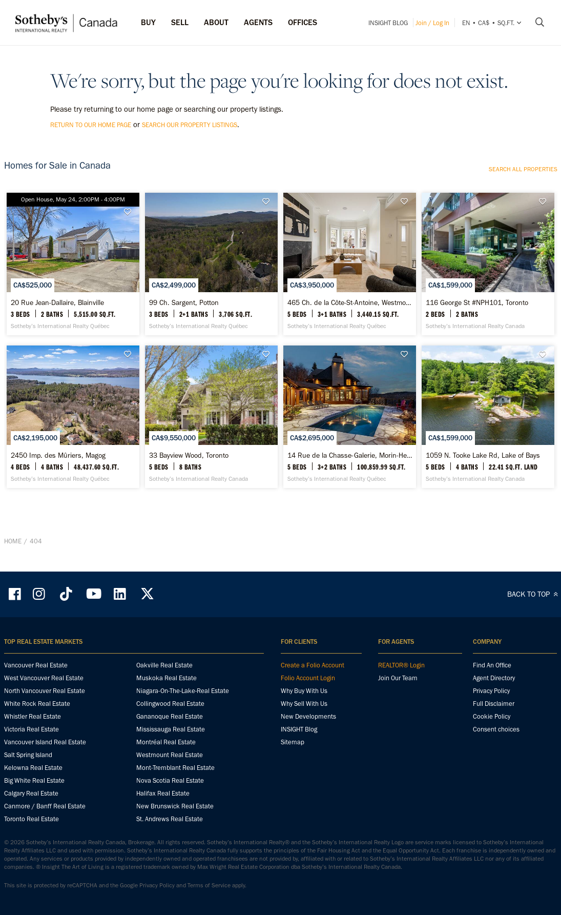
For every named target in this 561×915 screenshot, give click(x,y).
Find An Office (492, 712)
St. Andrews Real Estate (169, 865)
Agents (258, 22)
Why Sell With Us (304, 750)
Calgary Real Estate (31, 840)
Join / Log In (432, 23)
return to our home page (90, 125)
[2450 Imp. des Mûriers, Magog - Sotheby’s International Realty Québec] (73, 467)
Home (13, 598)
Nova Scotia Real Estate (170, 827)
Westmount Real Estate (169, 801)
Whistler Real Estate (32, 763)
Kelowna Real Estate (33, 814)
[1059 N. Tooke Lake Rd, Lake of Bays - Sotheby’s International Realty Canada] (488, 467)
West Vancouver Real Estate (44, 724)
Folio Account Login (308, 724)
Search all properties (523, 169)
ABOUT (216, 22)
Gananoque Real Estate (169, 763)
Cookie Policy (491, 763)
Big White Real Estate (34, 827)
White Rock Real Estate (37, 750)
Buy (148, 22)
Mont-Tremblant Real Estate (175, 814)
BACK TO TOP (534, 640)
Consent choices (496, 776)
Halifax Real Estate (163, 840)
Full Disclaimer (493, 750)
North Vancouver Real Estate (44, 737)
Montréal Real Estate (166, 788)
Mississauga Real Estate (170, 776)
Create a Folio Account (312, 712)
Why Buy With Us (304, 737)
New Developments (308, 763)
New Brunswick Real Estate (175, 853)
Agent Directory (494, 724)
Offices (302, 22)
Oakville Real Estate (164, 712)
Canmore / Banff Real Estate (45, 853)
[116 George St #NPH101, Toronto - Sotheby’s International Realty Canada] (488, 281)
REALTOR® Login (401, 712)
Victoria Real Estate (31, 776)
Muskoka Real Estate (166, 724)
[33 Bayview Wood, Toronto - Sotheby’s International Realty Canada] (211, 467)
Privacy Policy (491, 737)
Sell (180, 22)
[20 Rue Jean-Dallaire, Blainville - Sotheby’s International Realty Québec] (73, 281)
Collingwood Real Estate (170, 750)
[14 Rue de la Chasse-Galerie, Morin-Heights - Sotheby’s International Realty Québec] (349, 467)
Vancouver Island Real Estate (45, 788)
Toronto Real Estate (31, 865)
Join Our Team (398, 724)
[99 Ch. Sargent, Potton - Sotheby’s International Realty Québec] (211, 281)
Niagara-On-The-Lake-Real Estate (182, 737)
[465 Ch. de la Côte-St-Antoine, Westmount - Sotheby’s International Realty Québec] (349, 281)
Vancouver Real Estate (36, 712)
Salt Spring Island (28, 801)
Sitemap (292, 788)
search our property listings (189, 125)
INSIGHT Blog (388, 23)
